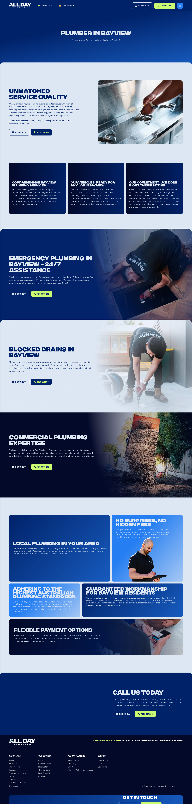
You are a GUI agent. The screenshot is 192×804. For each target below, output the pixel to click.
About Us (13, 763)
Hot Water (43, 767)
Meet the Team (74, 760)
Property (42, 776)
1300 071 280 (164, 5)
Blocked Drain (44, 763)
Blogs (11, 776)
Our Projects (14, 767)
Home (11, 760)
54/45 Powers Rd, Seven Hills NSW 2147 (158, 786)
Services (12, 770)
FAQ (100, 763)
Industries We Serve (17, 783)
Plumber (42, 760)
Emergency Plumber (18, 773)
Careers (12, 779)
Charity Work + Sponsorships (80, 770)
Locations (102, 767)
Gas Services (44, 770)
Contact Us (14, 786)
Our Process (73, 767)
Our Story (72, 763)
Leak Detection (45, 773)
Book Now (142, 5)
